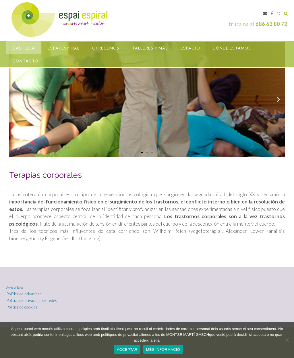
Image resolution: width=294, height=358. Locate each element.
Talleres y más (150, 47)
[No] (287, 340)
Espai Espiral (64, 47)
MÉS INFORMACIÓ (163, 349)
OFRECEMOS (105, 47)
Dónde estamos (232, 47)
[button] (142, 152)
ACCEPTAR (127, 349)
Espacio (190, 47)
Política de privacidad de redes (31, 300)
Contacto (25, 60)
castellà (24, 47)
